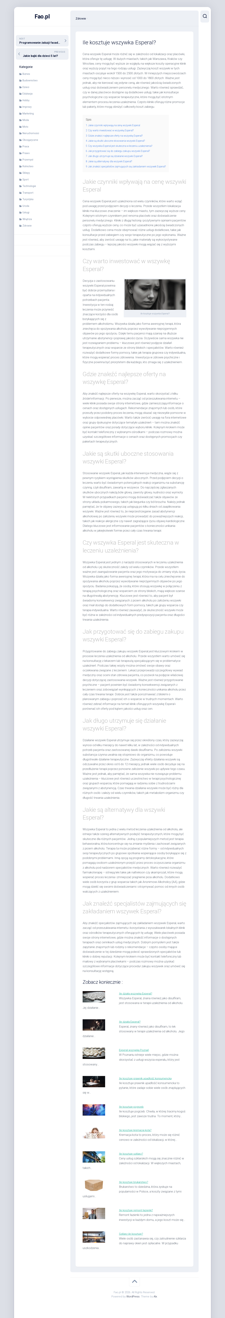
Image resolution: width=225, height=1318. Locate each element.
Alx (155, 1296)
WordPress (133, 1296)
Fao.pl (42, 16)
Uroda (25, 206)
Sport (25, 179)
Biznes (26, 74)
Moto (25, 126)
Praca (25, 146)
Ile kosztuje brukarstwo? (134, 1182)
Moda (25, 120)
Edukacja (27, 93)
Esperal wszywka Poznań (135, 1050)
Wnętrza (27, 219)
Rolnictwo (27, 166)
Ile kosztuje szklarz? (132, 1153)
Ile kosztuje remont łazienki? (137, 1210)
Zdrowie (27, 225)
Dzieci (25, 87)
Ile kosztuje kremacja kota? (136, 1130)
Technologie (29, 186)
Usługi (25, 212)
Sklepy (26, 172)
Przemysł (27, 159)
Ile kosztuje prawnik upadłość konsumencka (147, 1078)
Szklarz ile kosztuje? (132, 1233)
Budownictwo (30, 80)
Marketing (28, 113)
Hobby (26, 100)
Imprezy (27, 106)
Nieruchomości (30, 133)
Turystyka (27, 199)
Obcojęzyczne (30, 140)
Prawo (26, 153)
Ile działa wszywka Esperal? (136, 993)
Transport (27, 192)
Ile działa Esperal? (130, 1021)
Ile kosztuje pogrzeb (132, 1106)
